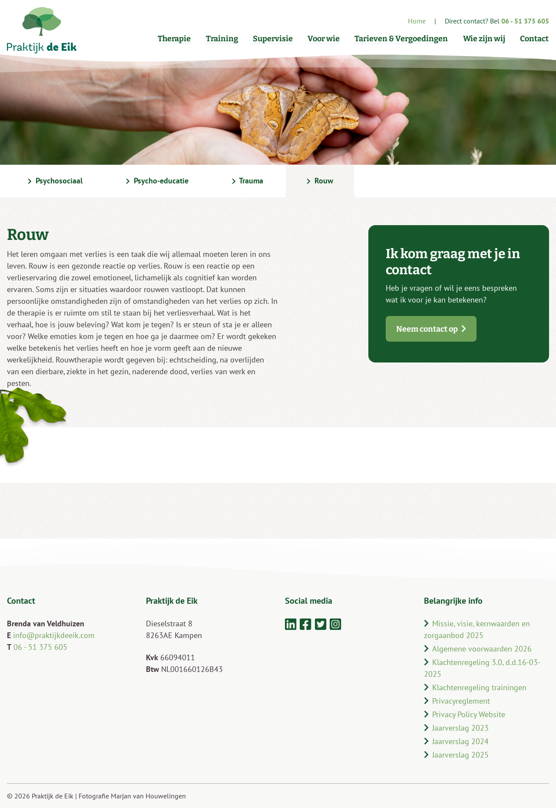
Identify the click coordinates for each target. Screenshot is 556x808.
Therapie (180, 38)
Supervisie (277, 38)
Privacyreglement (457, 701)
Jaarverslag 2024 (456, 741)
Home (417, 21)
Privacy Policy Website (464, 714)
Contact (534, 38)
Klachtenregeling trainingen (475, 687)
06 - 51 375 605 (40, 647)
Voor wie (327, 38)
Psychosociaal (55, 181)
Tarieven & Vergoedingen (403, 38)
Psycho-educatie (157, 181)
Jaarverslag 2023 (456, 728)
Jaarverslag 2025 (456, 755)
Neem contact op (431, 329)
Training (227, 38)
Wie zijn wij (485, 38)
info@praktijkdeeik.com (54, 635)
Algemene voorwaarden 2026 (478, 649)
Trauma (248, 181)
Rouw (320, 181)
